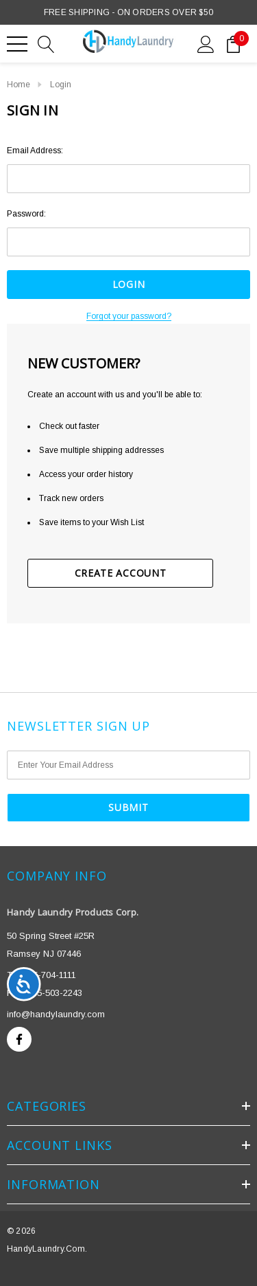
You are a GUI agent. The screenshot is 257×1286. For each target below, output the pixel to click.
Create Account (121, 572)
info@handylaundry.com (56, 1014)
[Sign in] (206, 43)
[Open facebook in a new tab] (19, 1039)
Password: (26, 214)
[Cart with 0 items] (233, 43)
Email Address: (35, 150)
